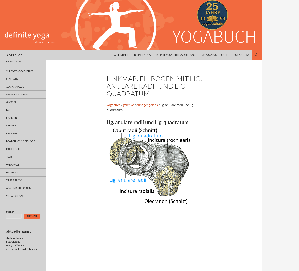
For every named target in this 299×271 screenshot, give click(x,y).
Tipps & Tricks (14, 180)
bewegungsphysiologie (20, 141)
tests (9, 156)
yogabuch (113, 105)
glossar (11, 102)
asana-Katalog (15, 86)
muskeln (11, 117)
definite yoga (142, 54)
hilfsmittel (13, 172)
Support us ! (241, 54)
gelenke (128, 105)
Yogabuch (14, 55)
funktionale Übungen (26, 249)
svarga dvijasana (15, 245)
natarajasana (13, 241)
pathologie (13, 149)
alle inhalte (121, 54)
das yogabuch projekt (215, 54)
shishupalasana (14, 237)
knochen (11, 133)
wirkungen (13, 164)
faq (8, 110)
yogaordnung (15, 195)
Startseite (12, 78)
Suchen (10, 211)
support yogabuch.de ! (20, 71)
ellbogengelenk (147, 105)
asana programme (17, 94)
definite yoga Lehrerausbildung (175, 54)
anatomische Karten (18, 188)
